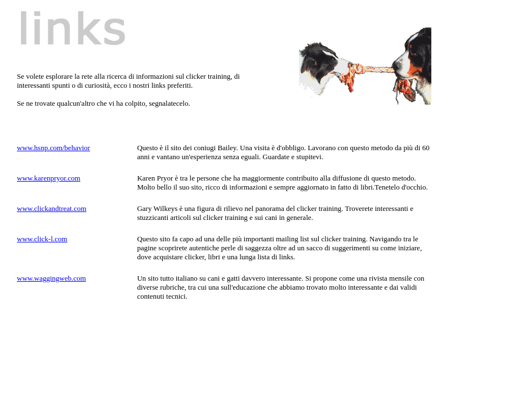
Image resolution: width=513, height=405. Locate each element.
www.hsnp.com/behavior (53, 147)
